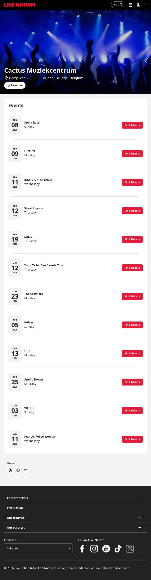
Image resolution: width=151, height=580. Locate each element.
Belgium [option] (12, 548)
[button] (138, 5)
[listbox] (38, 548)
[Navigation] (146, 5)
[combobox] (116, 5)
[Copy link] (26, 470)
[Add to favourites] (15, 85)
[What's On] (130, 5)
